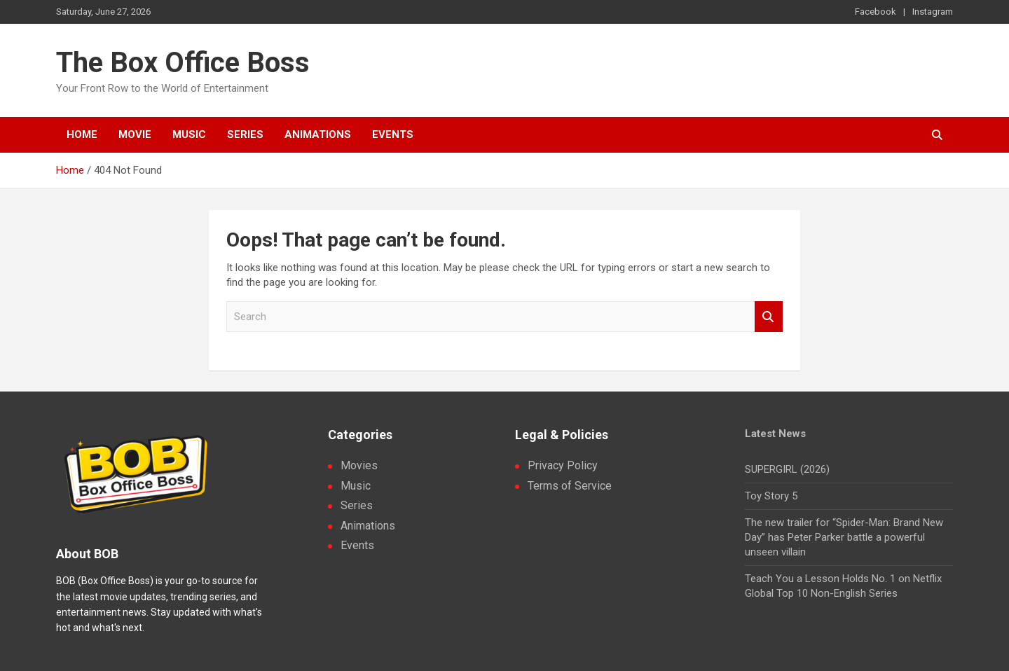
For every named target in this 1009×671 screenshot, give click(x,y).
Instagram (932, 11)
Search (769, 317)
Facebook (875, 11)
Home (82, 134)
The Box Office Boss (183, 62)
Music (189, 134)
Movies (359, 465)
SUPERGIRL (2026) (787, 469)
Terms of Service (570, 485)
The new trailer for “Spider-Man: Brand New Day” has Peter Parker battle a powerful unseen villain (844, 537)
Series (245, 134)
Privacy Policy (563, 465)
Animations (317, 134)
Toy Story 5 (771, 496)
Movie (134, 134)
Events (392, 134)
